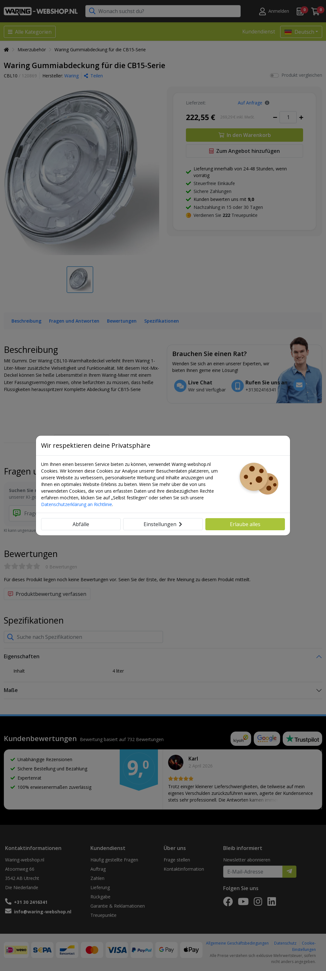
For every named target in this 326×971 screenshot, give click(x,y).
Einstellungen (163, 524)
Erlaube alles (245, 524)
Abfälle (81, 524)
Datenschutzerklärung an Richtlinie (76, 504)
